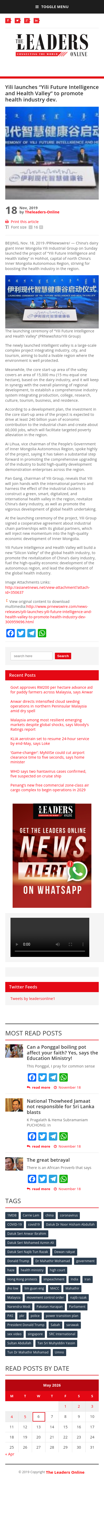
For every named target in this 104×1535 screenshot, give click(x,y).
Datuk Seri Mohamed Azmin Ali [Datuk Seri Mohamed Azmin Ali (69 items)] (30, 1242)
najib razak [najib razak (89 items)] (78, 1297)
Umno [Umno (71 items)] (59, 1352)
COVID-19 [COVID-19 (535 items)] (14, 1224)
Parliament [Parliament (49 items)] (77, 1306)
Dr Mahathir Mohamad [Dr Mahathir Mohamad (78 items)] (52, 1261)
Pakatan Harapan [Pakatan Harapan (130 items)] (50, 1306)
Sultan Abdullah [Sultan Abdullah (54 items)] (19, 1343)
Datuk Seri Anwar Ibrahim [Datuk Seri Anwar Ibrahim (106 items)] (26, 1233)
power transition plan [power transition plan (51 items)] (62, 1316)
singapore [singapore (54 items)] (35, 1334)
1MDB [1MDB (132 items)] (12, 1215)
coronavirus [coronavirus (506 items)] (69, 1215)
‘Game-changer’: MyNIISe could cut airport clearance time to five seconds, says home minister (48, 757)
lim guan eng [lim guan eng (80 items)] (34, 1288)
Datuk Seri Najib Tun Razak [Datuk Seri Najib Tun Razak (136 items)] (27, 1252)
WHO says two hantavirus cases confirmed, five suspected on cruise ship (48, 773)
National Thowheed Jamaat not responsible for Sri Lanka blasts (60, 1106)
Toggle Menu (52, 6)
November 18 (67, 1087)
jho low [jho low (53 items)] (12, 1288)
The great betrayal (48, 1160)
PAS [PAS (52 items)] (10, 1316)
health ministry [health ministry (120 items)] (32, 1270)
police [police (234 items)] (35, 1316)
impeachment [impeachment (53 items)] (54, 1279)
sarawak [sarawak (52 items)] (72, 1325)
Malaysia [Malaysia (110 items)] (13, 1297)
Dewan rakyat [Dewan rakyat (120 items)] (64, 1252)
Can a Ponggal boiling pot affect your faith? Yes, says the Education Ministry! (62, 1052)
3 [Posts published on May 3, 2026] (92, 1406)
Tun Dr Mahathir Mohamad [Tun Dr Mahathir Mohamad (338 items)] (28, 1352)
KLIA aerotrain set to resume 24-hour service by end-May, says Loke (50, 741)
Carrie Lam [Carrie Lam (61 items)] (31, 1215)
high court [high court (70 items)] (57, 1270)
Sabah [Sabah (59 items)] (55, 1325)
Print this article (22, 221)
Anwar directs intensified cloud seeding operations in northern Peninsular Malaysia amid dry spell (49, 706)
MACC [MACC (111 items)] (54, 1288)
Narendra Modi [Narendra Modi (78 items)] (18, 1306)
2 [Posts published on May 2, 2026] (79, 1406)
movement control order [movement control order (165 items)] (45, 1297)
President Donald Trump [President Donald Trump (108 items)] (25, 1325)
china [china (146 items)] (49, 1215)
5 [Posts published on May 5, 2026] (25, 1416)
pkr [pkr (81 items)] (21, 1316)
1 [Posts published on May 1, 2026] (65, 1406)
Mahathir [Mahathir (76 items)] (72, 1288)
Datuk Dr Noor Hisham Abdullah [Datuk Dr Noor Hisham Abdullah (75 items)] (70, 1224)
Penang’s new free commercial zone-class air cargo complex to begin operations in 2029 (50, 787)
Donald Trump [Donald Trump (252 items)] (18, 1261)
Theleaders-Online (42, 211)
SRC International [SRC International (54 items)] (62, 1334)
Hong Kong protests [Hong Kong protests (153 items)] (22, 1279)
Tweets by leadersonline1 (33, 998)
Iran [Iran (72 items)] (88, 1279)
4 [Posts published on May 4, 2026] (12, 1416)
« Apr (9, 1454)
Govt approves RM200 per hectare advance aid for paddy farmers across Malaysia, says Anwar (52, 689)
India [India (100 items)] (74, 1279)
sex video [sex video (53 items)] (14, 1334)
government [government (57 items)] (85, 1261)
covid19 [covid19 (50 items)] (34, 1224)
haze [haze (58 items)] (10, 1270)
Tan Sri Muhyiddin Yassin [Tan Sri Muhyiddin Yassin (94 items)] (56, 1343)
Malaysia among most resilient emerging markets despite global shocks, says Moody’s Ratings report (50, 724)
